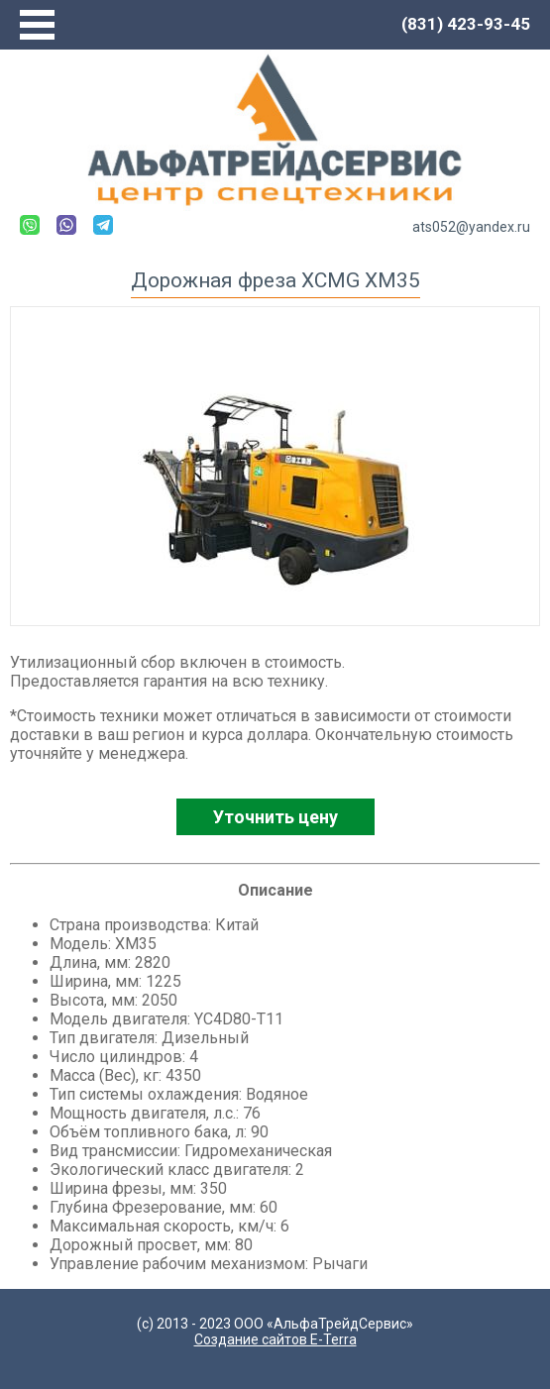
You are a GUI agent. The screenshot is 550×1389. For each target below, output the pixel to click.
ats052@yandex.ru (471, 227)
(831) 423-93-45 (465, 24)
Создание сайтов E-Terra (275, 1339)
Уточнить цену (275, 816)
